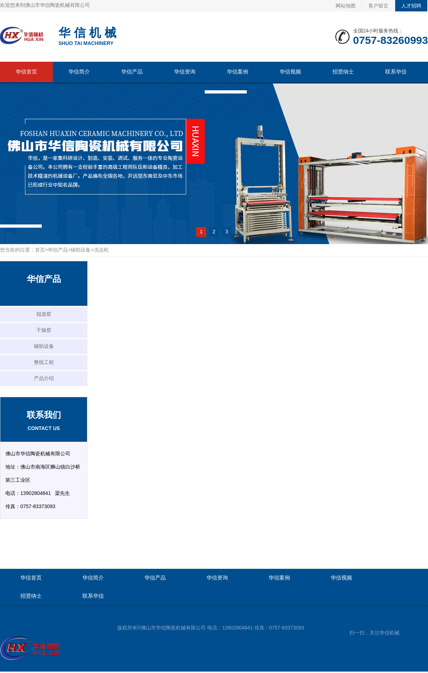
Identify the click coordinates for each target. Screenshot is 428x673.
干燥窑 (43, 330)
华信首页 (26, 72)
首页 (40, 250)
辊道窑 (43, 314)
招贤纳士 (343, 72)
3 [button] (226, 231)
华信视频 (290, 72)
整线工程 (44, 362)
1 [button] (201, 231)
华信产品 (132, 72)
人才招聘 (411, 6)
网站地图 (346, 6)
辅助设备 (81, 250)
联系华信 (396, 72)
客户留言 (378, 6)
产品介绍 (44, 378)
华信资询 (184, 72)
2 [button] (214, 231)
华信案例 (237, 72)
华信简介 (79, 72)
